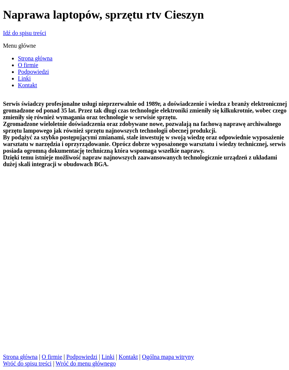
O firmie (52, 357)
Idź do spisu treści (24, 33)
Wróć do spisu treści (27, 363)
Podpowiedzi (82, 357)
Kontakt (128, 357)
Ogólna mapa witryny (168, 357)
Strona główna (20, 357)
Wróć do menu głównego (85, 363)
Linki (108, 357)
